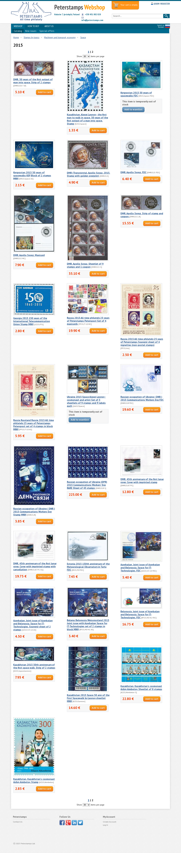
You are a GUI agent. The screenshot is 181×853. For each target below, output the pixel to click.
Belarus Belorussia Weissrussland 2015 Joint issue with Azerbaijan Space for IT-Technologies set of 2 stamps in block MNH (88, 625)
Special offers (47, 30)
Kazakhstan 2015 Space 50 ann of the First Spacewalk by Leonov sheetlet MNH (88, 698)
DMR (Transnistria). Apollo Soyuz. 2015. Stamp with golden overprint (88, 174)
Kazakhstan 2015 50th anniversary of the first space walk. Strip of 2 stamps (34, 666)
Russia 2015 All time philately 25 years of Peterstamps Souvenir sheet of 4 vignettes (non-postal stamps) (142, 342)
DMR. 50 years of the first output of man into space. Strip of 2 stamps (33, 81)
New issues (30, 30)
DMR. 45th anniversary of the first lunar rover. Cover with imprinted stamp (142, 481)
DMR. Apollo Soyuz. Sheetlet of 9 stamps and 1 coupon (85, 265)
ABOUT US (49, 26)
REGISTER (165, 3)
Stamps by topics (31, 37)
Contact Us (17, 822)
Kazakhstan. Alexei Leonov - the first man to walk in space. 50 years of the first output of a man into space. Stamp (87, 119)
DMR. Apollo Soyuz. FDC (133, 172)
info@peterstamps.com (92, 20)
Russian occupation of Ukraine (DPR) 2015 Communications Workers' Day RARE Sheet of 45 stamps (87, 485)
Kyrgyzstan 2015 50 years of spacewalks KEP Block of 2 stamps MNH (32, 175)
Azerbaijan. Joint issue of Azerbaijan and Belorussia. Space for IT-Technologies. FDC (140, 567)
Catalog (18, 30)
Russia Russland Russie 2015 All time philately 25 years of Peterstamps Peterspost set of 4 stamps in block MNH (33, 425)
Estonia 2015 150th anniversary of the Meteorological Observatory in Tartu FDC (88, 566)
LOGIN (156, 3)
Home (16, 37)
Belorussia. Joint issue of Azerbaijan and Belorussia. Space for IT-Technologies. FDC (140, 614)
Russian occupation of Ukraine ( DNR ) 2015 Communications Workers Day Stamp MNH (34, 511)
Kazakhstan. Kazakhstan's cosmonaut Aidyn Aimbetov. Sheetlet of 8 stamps (141, 688)
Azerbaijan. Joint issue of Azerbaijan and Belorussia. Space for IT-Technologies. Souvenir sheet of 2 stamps (33, 625)
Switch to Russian (160, 26)
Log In (105, 825)
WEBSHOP (18, 26)
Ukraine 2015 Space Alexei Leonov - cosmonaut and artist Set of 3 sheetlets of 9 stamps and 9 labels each (86, 401)
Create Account (109, 822)
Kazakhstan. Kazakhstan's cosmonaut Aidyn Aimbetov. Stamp (34, 781)
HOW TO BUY (33, 26)
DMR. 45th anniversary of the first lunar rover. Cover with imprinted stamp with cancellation (34, 566)
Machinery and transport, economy (60, 37)
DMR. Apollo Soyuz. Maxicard (29, 255)
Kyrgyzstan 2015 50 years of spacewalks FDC (136, 94)
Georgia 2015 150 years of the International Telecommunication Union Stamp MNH (31, 321)
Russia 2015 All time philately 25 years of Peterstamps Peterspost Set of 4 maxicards (88, 320)
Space (83, 37)
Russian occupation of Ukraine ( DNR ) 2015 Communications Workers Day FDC (142, 398)
